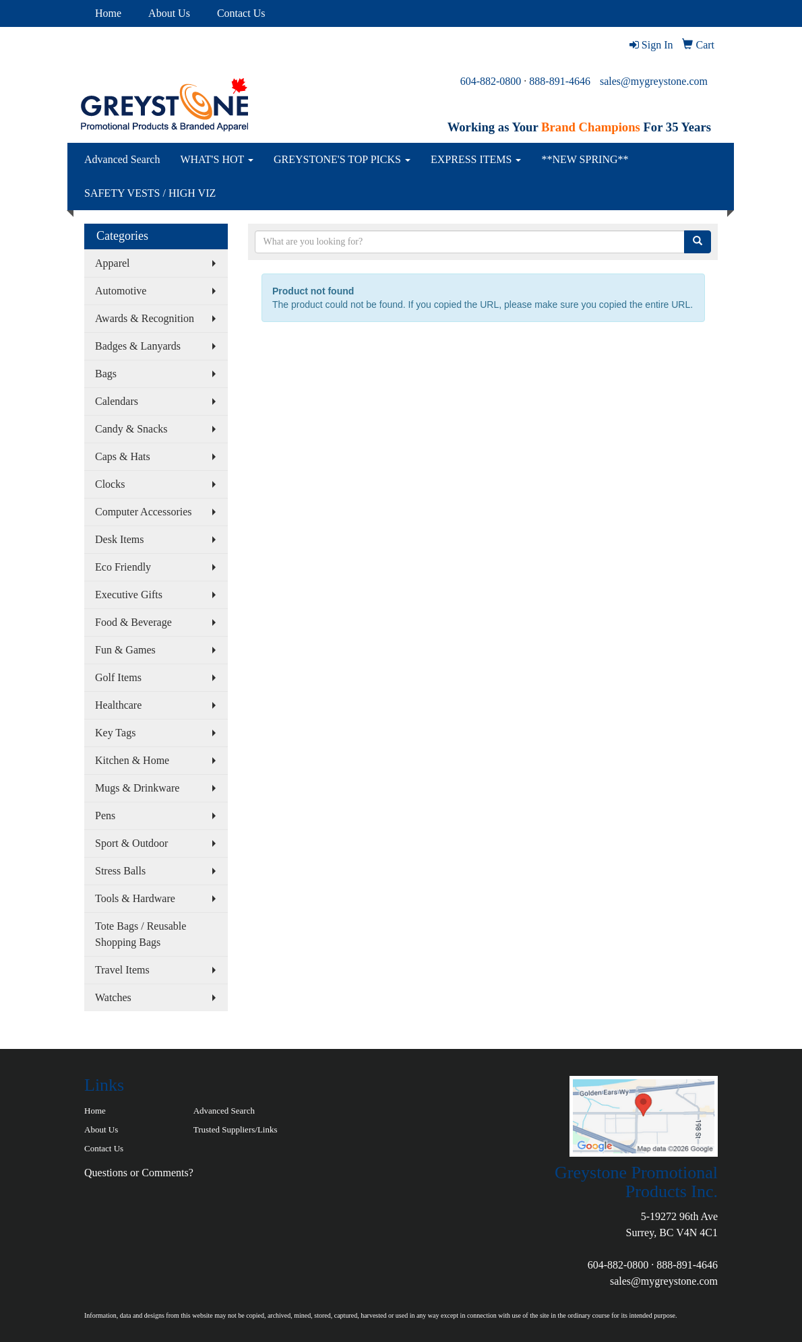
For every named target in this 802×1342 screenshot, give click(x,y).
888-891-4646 (559, 81)
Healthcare (118, 705)
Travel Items (122, 970)
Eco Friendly (123, 567)
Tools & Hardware (135, 898)
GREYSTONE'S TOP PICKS (342, 159)
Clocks (110, 484)
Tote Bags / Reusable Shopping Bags (140, 934)
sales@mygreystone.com (654, 81)
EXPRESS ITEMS (476, 159)
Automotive (120, 290)
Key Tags (115, 732)
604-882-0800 (491, 81)
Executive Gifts (128, 594)
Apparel (112, 263)
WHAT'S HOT (216, 159)
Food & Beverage (133, 622)
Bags (106, 373)
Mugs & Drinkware (137, 788)
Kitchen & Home (132, 760)
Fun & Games (125, 650)
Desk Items (119, 539)
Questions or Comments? (138, 1172)
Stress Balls (120, 870)
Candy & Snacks (131, 429)
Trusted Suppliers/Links (235, 1129)
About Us (169, 13)
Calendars (116, 401)
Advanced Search (122, 159)
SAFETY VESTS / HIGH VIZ (150, 193)
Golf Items (118, 677)
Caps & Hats (122, 456)
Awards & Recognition (144, 318)
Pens (105, 815)
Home (108, 13)
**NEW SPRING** (584, 159)
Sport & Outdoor (131, 843)
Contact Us (241, 13)
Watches (113, 997)
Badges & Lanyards (138, 346)
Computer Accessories (143, 511)
